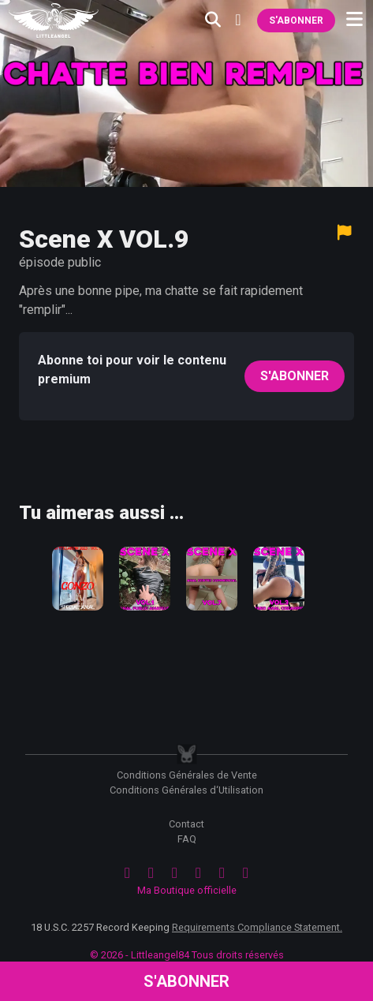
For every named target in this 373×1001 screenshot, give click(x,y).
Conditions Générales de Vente (187, 775)
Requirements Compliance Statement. (257, 927)
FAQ (186, 839)
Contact (186, 824)
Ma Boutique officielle (187, 890)
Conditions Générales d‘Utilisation (186, 790)
